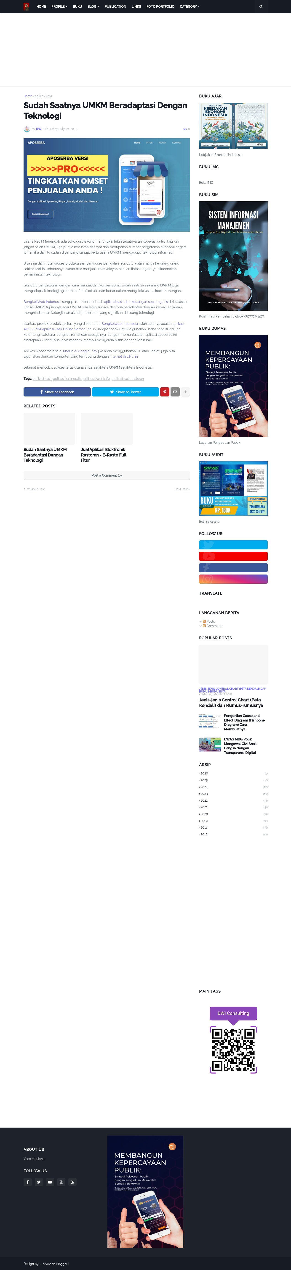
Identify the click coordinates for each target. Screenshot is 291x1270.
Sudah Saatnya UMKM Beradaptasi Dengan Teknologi (43, 454)
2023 (234, 793)
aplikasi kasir (43, 95)
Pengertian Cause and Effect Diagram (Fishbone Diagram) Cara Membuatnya (244, 722)
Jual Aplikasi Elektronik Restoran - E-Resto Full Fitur (106, 451)
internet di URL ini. (124, 356)
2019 (234, 821)
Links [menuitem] (136, 6)
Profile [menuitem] (57, 6)
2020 (234, 814)
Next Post (181, 487)
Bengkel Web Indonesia (42, 302)
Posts (209, 621)
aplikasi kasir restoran (128, 378)
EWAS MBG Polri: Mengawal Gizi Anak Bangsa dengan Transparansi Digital (240, 746)
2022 (234, 800)
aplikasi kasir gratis (67, 378)
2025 (234, 780)
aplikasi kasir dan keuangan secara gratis (136, 302)
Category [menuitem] (188, 6)
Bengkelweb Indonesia (119, 324)
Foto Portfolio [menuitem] (160, 6)
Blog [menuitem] (92, 6)
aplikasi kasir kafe (96, 378)
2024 (234, 787)
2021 (234, 807)
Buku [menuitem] (77, 6)
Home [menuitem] (41, 6)
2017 (234, 834)
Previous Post (35, 487)
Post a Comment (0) (107, 474)
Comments (213, 626)
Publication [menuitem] (115, 6)
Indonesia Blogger (55, 1263)
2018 (234, 827)
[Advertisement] (146, 50)
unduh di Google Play (80, 351)
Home (28, 95)
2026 (234, 773)
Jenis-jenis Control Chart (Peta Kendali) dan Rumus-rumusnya (229, 702)
